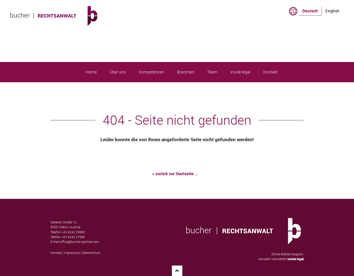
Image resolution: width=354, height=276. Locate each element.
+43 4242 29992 (73, 232)
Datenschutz (91, 253)
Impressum (72, 253)
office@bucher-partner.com (79, 242)
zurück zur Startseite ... (177, 173)
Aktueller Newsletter (281, 259)
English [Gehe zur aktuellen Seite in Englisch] (332, 11)
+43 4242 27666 (73, 237)
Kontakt (56, 253)
